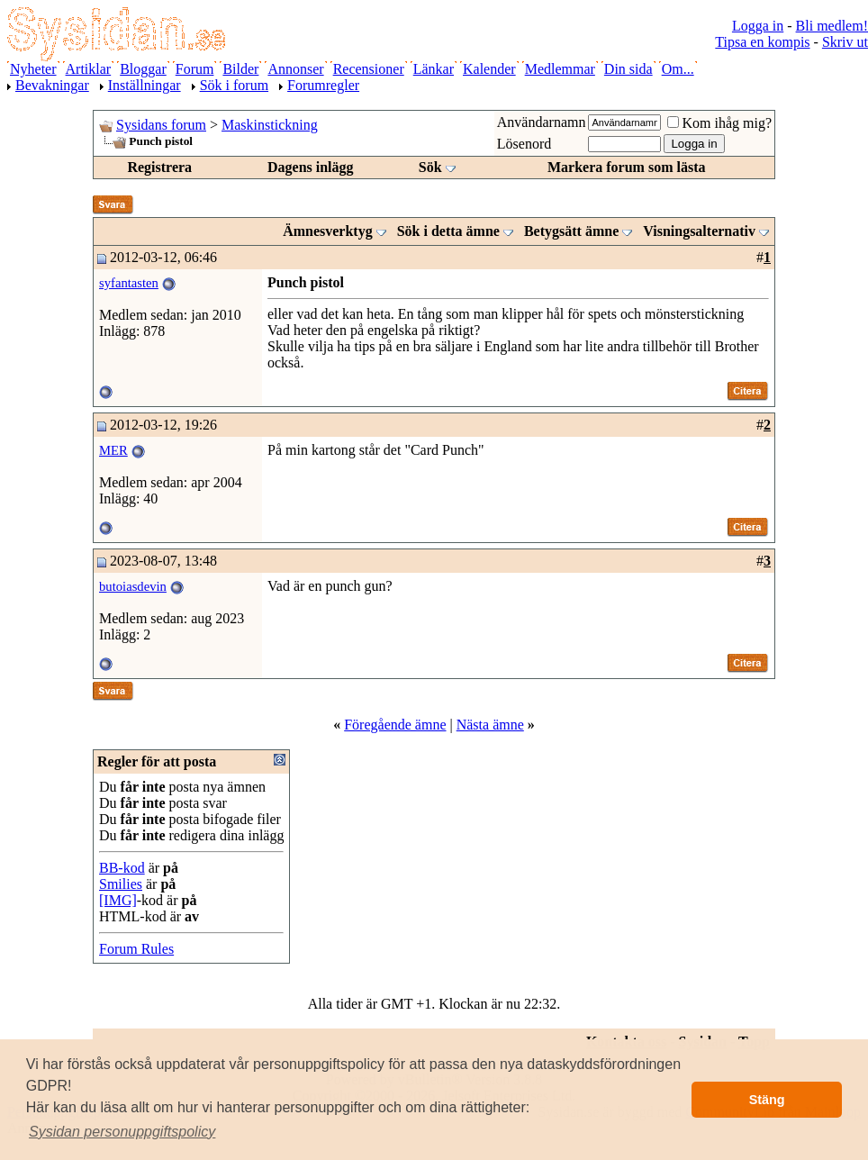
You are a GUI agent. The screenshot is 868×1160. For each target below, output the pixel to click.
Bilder (240, 69)
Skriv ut (845, 42)
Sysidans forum (161, 124)
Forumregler (323, 85)
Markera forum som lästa (626, 167)
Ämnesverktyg (328, 231)
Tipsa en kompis (762, 42)
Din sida (628, 69)
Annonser (295, 69)
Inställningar (144, 85)
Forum (195, 69)
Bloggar (143, 69)
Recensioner (368, 69)
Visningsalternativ (699, 231)
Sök (430, 167)
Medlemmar (560, 69)
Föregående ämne (395, 724)
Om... (678, 69)
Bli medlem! (832, 25)
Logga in (757, 25)
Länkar (433, 69)
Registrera (159, 167)
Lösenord (524, 143)
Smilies (120, 884)
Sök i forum (234, 85)
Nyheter (33, 69)
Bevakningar (52, 85)
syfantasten (128, 283)
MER (113, 450)
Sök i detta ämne (448, 231)
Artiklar (89, 69)
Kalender (489, 69)
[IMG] (118, 900)
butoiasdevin (133, 586)
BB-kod (122, 867)
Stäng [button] (767, 1099)
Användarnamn (541, 122)
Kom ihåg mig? (719, 123)
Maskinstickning (270, 124)
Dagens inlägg (310, 167)
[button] (122, 1132)
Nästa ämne (490, 724)
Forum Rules (136, 948)
